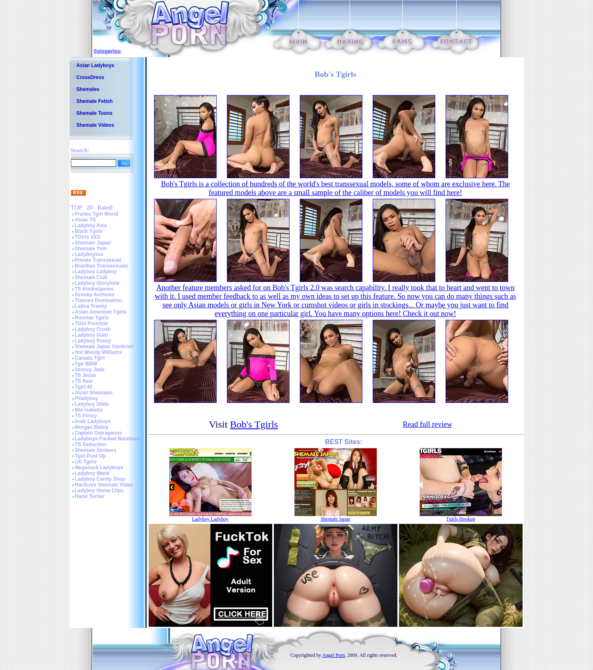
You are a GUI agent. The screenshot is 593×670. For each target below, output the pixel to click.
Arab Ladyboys (93, 421)
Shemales (88, 89)
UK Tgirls (86, 462)
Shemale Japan (93, 243)
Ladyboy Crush (93, 329)
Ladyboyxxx (89, 254)
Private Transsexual (98, 260)
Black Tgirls (89, 231)
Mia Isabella (89, 410)
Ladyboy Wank (92, 473)
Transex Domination (98, 300)
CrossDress (90, 77)
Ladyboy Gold (91, 335)
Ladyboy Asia (91, 225)
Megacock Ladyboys (99, 467)
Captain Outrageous (98, 433)
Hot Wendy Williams (98, 352)
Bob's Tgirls (254, 424)
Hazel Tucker (90, 496)
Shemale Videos (95, 125)
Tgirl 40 (84, 387)
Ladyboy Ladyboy (96, 272)
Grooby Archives (94, 295)
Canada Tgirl (90, 358)
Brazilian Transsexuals (101, 266)
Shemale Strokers (96, 450)
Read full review (427, 424)
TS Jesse (85, 375)
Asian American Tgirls (101, 312)
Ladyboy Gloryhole (97, 283)
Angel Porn (333, 655)
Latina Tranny (91, 306)
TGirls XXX (87, 237)
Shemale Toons (95, 113)
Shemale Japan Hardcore (104, 346)
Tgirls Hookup (460, 519)
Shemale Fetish (95, 101)
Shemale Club (91, 277)
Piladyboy (86, 398)
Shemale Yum (91, 248)
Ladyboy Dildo (92, 404)
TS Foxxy (86, 416)
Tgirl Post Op (90, 456)
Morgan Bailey (92, 427)
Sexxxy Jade (90, 369)
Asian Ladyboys (95, 65)
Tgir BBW (86, 364)
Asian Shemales (94, 392)
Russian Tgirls (92, 318)
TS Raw (84, 381)
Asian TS (85, 220)
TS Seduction (91, 444)
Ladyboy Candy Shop (100, 479)
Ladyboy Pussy (93, 341)
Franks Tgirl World (97, 214)
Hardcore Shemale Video (104, 485)
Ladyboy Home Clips (99, 490)
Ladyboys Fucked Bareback (107, 439)
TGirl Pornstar (91, 323)
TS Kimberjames (94, 289)
